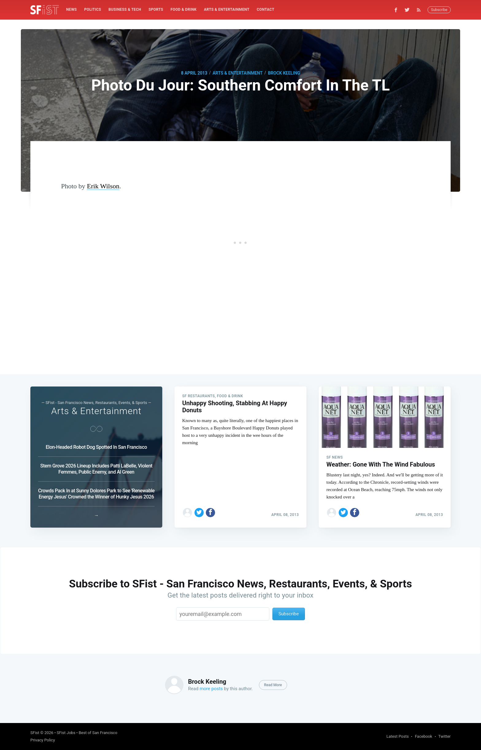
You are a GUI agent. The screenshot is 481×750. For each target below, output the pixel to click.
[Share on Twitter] (199, 512)
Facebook (423, 736)
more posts (211, 688)
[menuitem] (72, 10)
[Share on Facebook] (210, 512)
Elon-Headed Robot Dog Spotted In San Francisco (96, 447)
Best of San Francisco (98, 732)
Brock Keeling (284, 73)
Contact (265, 9)
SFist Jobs (66, 732)
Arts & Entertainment (226, 9)
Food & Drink (184, 9)
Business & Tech (125, 9)
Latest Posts (398, 736)
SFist (34, 732)
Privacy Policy (42, 740)
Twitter (444, 736)
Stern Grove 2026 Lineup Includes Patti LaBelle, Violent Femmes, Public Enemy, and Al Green (96, 469)
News (71, 9)
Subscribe (439, 10)
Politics (92, 9)
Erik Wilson (103, 186)
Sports (155, 9)
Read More (273, 685)
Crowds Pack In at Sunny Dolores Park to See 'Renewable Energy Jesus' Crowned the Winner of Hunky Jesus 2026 (96, 494)
